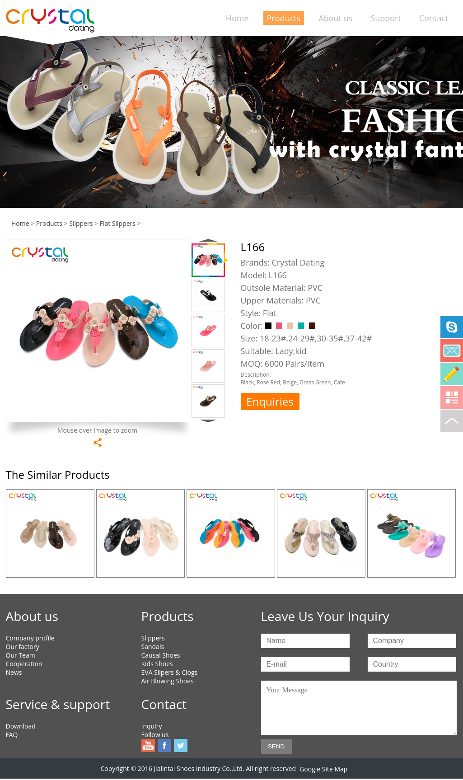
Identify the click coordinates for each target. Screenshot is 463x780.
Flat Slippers (118, 223)
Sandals (152, 646)
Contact (434, 18)
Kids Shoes (157, 663)
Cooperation (24, 663)
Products (284, 18)
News (14, 672)
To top (451, 421)
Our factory (22, 646)
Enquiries (269, 401)
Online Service (451, 374)
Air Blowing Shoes (167, 681)
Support (385, 18)
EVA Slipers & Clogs (169, 672)
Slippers (81, 223)
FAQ (12, 734)
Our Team (20, 655)
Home (237, 18)
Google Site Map (323, 769)
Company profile (30, 638)
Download (21, 726)
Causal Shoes (160, 655)
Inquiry (151, 726)
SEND (276, 746)
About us (335, 18)
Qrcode (451, 397)
